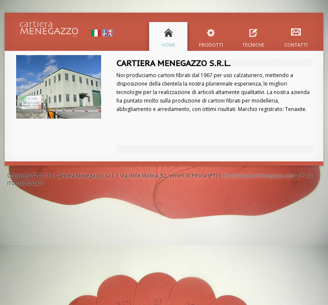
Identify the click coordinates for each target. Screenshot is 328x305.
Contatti (296, 44)
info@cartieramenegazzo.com (259, 175)
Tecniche (253, 44)
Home (168, 44)
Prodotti (211, 44)
